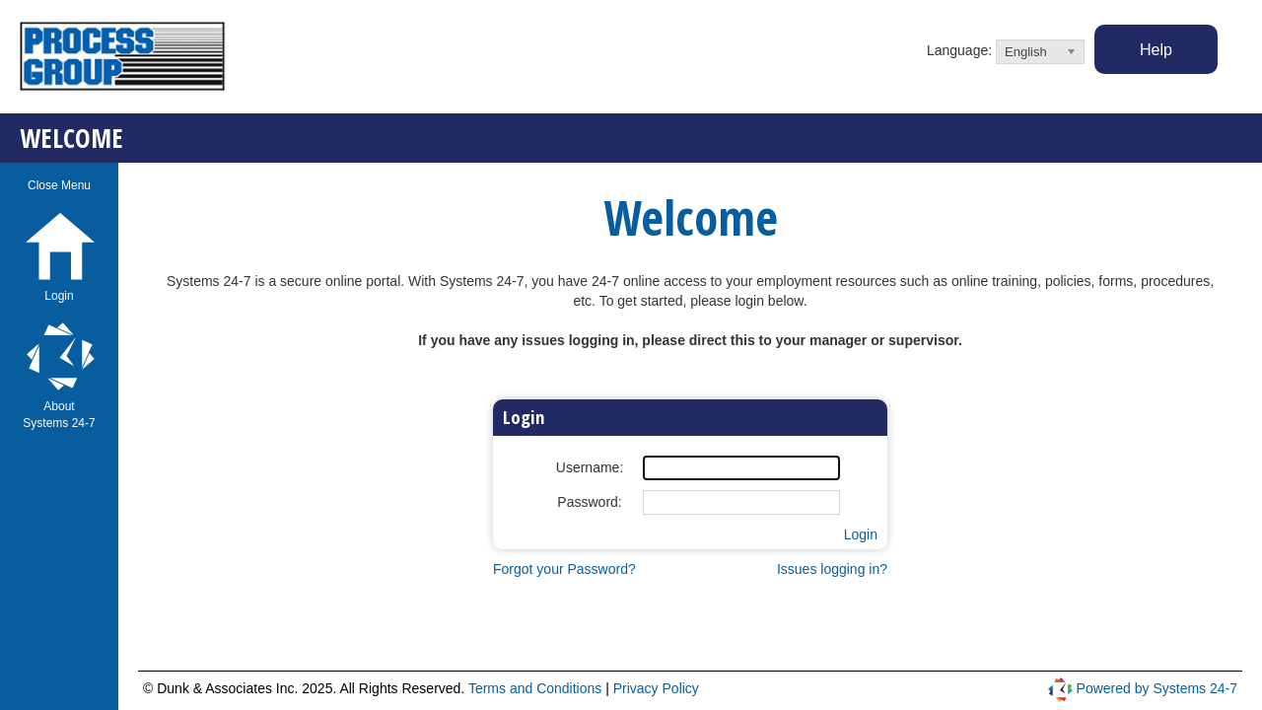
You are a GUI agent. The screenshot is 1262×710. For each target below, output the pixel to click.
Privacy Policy (656, 688)
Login (860, 534)
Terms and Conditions (536, 688)
